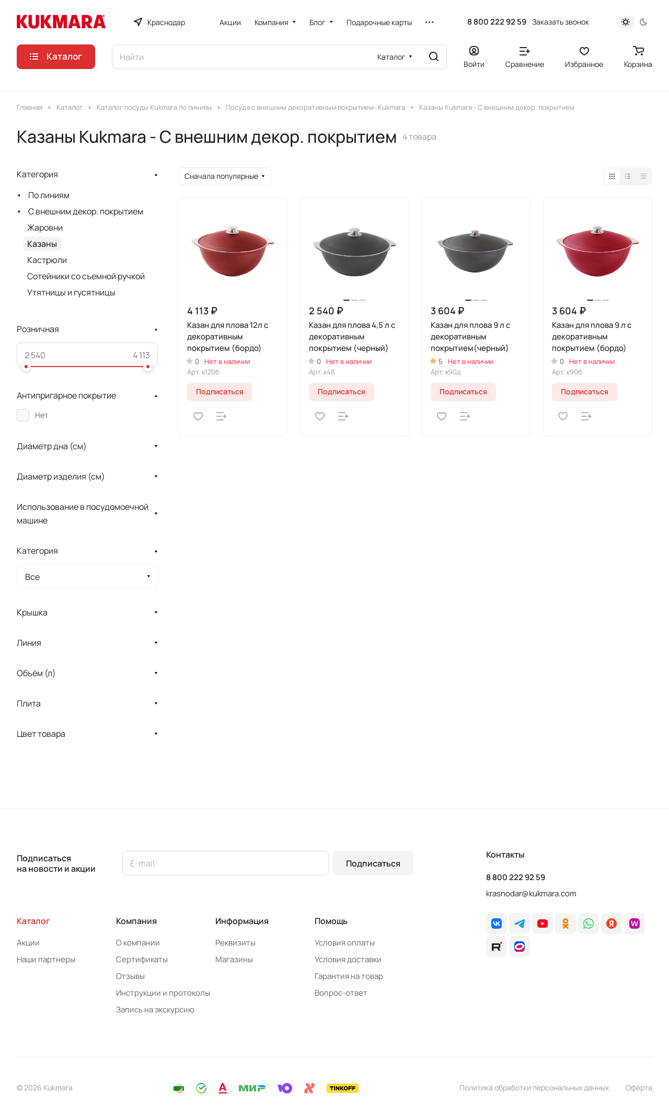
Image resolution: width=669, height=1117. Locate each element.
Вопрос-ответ (341, 992)
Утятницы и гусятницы (71, 292)
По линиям (49, 195)
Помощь (331, 921)
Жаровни (45, 227)
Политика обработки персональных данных (534, 1087)
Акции (28, 942)
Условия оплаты (345, 942)
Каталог (33, 921)
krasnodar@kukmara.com (531, 893)
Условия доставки (348, 959)
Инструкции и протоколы (163, 992)
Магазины (234, 959)
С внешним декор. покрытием (85, 211)
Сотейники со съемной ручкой (86, 276)
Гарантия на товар (349, 976)
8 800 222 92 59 (496, 22)
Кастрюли (47, 260)
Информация (242, 921)
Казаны (42, 243)
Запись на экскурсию (155, 1009)
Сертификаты (142, 959)
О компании (138, 942)
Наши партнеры (46, 959)
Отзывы (130, 976)
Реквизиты (235, 942)
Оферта (639, 1087)
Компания (136, 921)
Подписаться (373, 863)
